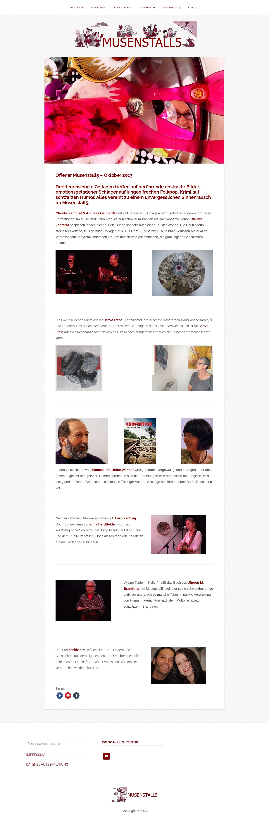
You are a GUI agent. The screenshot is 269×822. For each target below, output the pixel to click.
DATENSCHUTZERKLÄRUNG (47, 764)
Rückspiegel (147, 7)
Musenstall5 (172, 7)
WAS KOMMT (99, 7)
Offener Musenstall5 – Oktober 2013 (94, 175)
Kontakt (194, 7)
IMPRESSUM (35, 755)
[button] (59, 695)
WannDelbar (123, 7)
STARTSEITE (76, 7)
